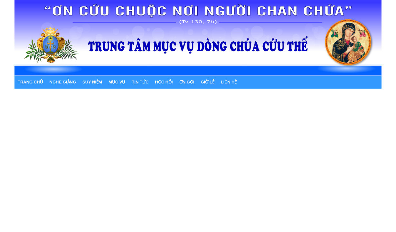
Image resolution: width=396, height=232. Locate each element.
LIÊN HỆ (229, 82)
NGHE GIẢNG (63, 82)
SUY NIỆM (92, 82)
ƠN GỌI (186, 82)
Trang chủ (30, 82)
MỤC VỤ (117, 82)
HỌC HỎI (164, 82)
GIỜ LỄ (207, 82)
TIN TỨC (140, 82)
